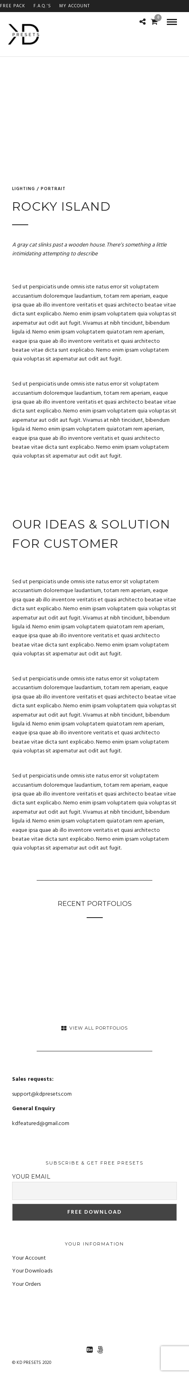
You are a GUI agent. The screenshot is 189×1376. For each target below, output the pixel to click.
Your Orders (26, 1284)
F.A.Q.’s (42, 6)
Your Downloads (32, 1271)
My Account (74, 6)
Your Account (29, 1258)
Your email (31, 1176)
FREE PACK (12, 6)
